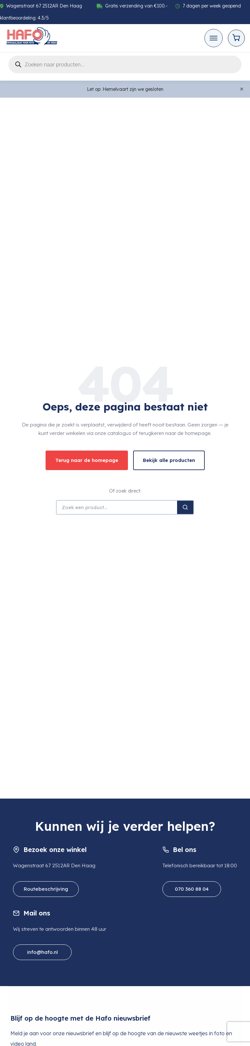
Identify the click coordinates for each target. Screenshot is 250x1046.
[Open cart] (236, 38)
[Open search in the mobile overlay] (125, 64)
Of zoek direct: (125, 491)
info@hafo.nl (42, 952)
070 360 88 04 (192, 889)
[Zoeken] (185, 507)
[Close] (242, 89)
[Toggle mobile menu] (213, 38)
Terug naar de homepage (86, 460)
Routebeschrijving (46, 889)
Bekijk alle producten (169, 460)
